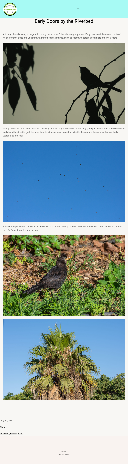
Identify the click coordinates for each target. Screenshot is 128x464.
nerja (20, 433)
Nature (3, 427)
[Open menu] (77, 9)
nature (13, 433)
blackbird (4, 433)
